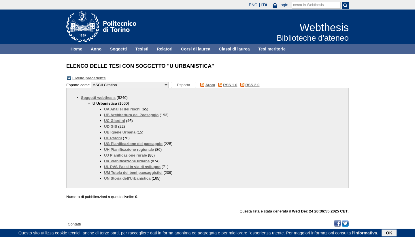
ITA (264, 5)
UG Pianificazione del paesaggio (133, 144)
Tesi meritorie (272, 49)
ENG (253, 5)
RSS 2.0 (252, 85)
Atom (210, 85)
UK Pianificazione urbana (127, 161)
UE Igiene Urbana (119, 132)
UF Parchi (113, 138)
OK (389, 233)
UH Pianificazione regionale (129, 149)
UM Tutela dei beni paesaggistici (133, 172)
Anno (96, 49)
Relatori (165, 49)
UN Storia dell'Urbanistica (127, 178)
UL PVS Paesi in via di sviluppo (132, 167)
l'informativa (364, 233)
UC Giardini (114, 120)
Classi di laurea (234, 49)
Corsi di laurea (195, 49)
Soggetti (118, 49)
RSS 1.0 (230, 85)
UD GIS (110, 126)
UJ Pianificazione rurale (125, 155)
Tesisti (141, 49)
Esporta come (78, 85)
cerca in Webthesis (308, 5)
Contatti (74, 224)
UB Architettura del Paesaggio (131, 115)
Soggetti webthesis (98, 97)
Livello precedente (89, 78)
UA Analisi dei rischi (122, 109)
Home (76, 49)
